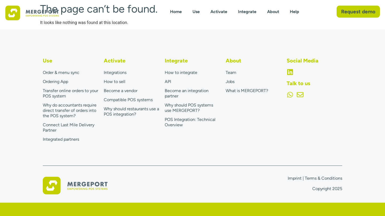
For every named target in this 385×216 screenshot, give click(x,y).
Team (231, 72)
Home (176, 11)
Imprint (295, 178)
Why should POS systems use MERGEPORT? (189, 108)
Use (196, 11)
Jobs (230, 81)
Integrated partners (61, 139)
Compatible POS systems (128, 99)
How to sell (114, 81)
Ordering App (55, 81)
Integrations (115, 72)
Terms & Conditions (323, 178)
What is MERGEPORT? (247, 90)
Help (294, 11)
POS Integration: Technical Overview (190, 122)
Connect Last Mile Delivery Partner (68, 127)
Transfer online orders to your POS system (70, 93)
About (273, 11)
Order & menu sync (61, 72)
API (168, 81)
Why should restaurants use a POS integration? (131, 111)
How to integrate (181, 72)
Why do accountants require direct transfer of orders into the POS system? (70, 110)
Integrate (247, 11)
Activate (218, 11)
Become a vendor (120, 90)
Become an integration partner (187, 93)
